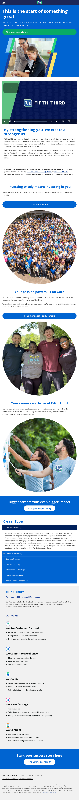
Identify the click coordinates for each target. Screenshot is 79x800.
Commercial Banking (14, 553)
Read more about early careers (39, 315)
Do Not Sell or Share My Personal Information (17, 779)
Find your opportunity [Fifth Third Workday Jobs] (39, 508)
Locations (29, 775)
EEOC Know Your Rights (49, 792)
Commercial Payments (14, 575)
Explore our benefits (39, 204)
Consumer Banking (13, 527)
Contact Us (38, 775)
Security (14, 775)
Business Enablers (13, 559)
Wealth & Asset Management (17, 581)
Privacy (21, 775)
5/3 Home (5, 775)
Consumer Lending (13, 564)
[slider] (30, 121)
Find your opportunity (17, 32)
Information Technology (15, 570)
